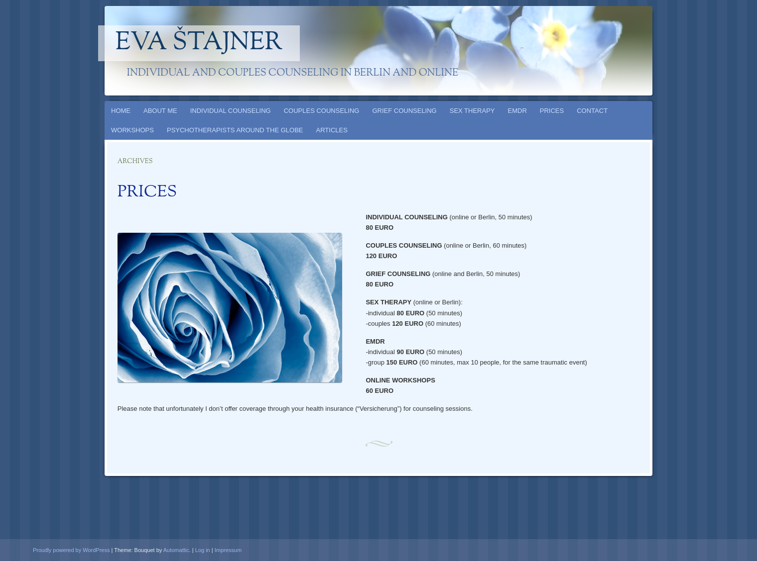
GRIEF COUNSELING (404, 110)
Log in (202, 550)
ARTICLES (332, 130)
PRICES (552, 110)
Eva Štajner (199, 43)
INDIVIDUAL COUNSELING (230, 110)
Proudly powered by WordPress (71, 550)
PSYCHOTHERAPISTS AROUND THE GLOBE (235, 130)
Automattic (176, 550)
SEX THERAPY (472, 110)
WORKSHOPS (132, 130)
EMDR (517, 110)
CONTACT (592, 110)
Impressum (228, 550)
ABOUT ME (160, 110)
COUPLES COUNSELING (322, 110)
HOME (120, 110)
